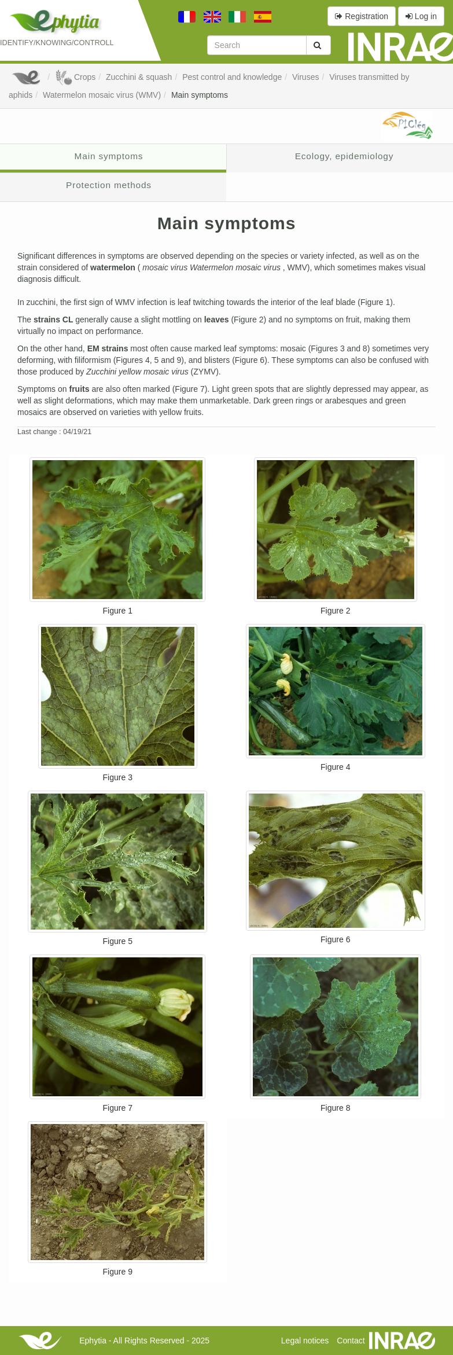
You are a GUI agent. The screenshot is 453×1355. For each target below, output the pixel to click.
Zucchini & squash (139, 77)
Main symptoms (199, 95)
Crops (75, 77)
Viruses (305, 77)
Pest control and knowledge (232, 77)
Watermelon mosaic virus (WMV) (102, 95)
